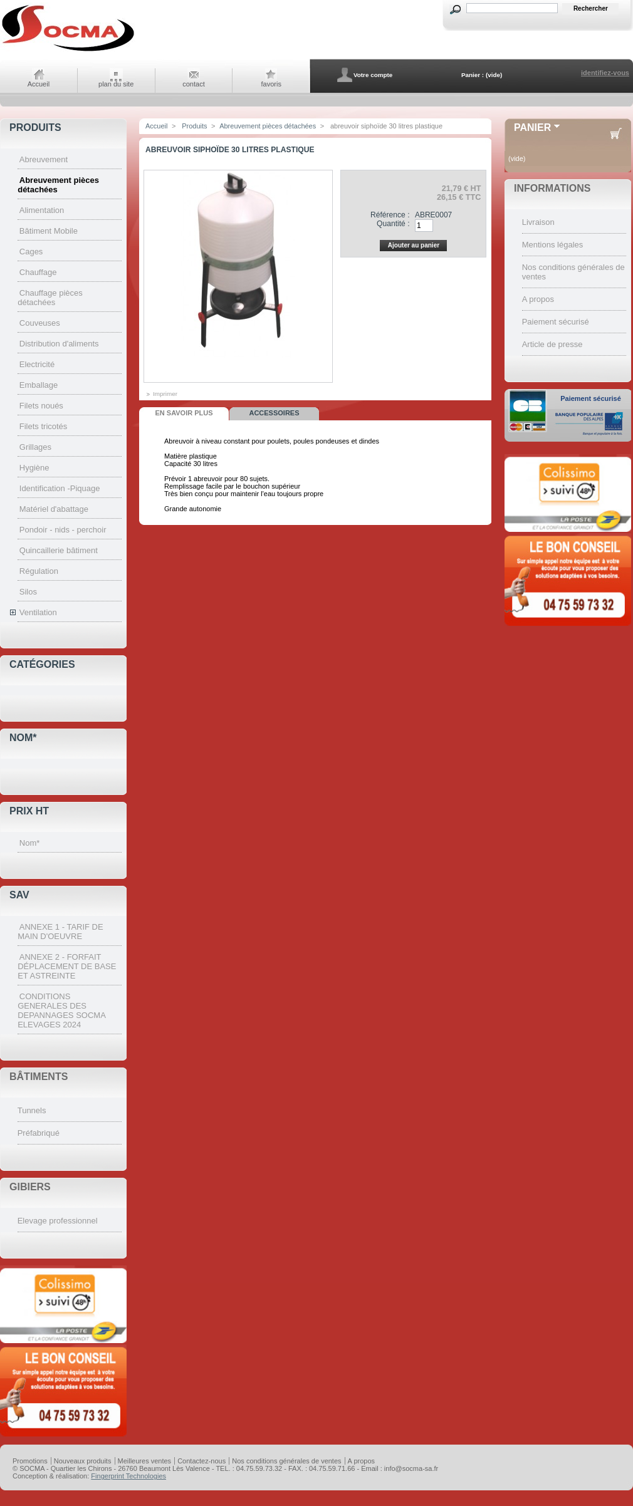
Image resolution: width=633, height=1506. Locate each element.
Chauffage (38, 272)
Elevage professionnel (58, 1220)
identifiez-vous (605, 72)
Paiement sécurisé (555, 321)
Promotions (30, 1461)
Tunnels (32, 1110)
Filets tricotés (43, 426)
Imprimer (165, 393)
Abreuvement (43, 159)
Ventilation (38, 612)
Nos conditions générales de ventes (286, 1461)
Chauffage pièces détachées (50, 297)
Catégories (42, 664)
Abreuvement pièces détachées (267, 126)
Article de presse (552, 344)
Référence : (390, 214)
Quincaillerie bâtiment (58, 550)
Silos (28, 591)
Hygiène (34, 467)
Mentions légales (552, 244)
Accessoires (274, 413)
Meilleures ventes (145, 1461)
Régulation (38, 571)
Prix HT (29, 811)
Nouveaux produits (83, 1461)
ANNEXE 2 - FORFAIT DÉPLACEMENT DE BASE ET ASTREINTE (67, 966)
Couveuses (39, 323)
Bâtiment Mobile (48, 231)
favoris (271, 84)
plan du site (115, 84)
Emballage (38, 385)
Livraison (538, 222)
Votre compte (372, 74)
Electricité (37, 364)
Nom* (23, 737)
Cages (31, 251)
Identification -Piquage (59, 488)
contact (193, 84)
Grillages (35, 447)
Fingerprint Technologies (128, 1476)
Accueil (39, 84)
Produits (35, 127)
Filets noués (41, 405)
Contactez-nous (201, 1461)
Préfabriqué (39, 1133)
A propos (538, 299)
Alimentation (42, 210)
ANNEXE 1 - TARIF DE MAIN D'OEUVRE (60, 931)
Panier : (472, 74)
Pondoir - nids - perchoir (63, 529)
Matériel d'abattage (53, 509)
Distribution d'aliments (59, 343)
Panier (532, 127)
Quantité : (393, 223)
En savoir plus (183, 413)
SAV (19, 895)
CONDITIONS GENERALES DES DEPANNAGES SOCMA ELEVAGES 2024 (61, 1010)
